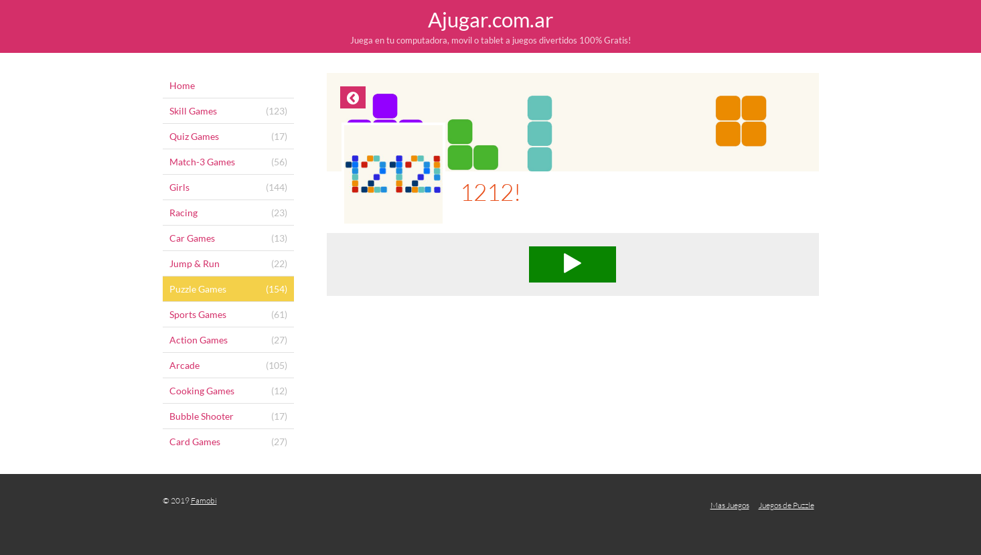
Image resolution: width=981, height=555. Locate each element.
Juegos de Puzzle (786, 505)
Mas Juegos (729, 505)
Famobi (204, 500)
